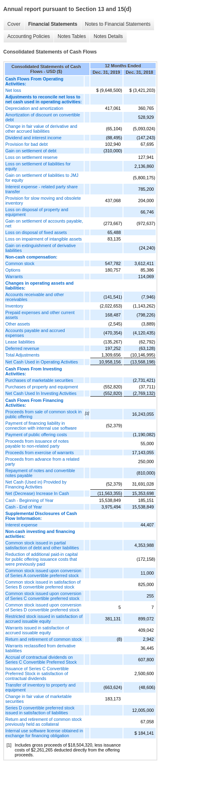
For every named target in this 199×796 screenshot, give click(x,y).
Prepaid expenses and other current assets (39, 315)
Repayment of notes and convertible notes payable (40, 473)
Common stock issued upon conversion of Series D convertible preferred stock (43, 607)
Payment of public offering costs (36, 434)
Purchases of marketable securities (39, 380)
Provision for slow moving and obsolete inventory (43, 200)
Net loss (13, 90)
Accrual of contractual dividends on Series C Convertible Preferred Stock (41, 659)
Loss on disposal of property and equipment (36, 212)
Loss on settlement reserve (31, 157)
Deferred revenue (22, 348)
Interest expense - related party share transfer (41, 189)
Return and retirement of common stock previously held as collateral (43, 722)
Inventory (14, 305)
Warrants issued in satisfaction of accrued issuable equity (37, 630)
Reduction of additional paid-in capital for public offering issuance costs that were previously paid (41, 559)
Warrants (14, 276)
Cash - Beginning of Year (29, 500)
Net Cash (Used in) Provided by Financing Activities (36, 484)
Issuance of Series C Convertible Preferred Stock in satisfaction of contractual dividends (37, 673)
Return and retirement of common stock (43, 639)
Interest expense (21, 524)
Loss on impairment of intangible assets (43, 238)
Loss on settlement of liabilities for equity (38, 166)
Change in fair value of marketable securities (38, 699)
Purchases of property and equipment (41, 386)
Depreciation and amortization (34, 108)
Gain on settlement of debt (30, 150)
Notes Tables (72, 36)
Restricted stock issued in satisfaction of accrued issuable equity (44, 619)
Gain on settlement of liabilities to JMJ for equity (41, 178)
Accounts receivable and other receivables (34, 297)
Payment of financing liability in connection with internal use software (41, 425)
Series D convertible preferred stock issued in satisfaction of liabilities (39, 710)
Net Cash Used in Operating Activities (41, 361)
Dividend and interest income (33, 137)
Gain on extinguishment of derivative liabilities (40, 248)
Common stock (19, 263)
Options (12, 270)
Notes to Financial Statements (117, 24)
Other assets (17, 323)
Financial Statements (52, 24)
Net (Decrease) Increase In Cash (37, 493)
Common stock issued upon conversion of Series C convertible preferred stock (43, 596)
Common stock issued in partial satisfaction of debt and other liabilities (42, 545)
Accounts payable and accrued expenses (35, 333)
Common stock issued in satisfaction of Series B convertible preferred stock (42, 584)
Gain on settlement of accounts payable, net (44, 223)
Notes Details (108, 36)
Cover (13, 24)
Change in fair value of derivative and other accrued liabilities (41, 129)
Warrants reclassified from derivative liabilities (40, 648)
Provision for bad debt (26, 144)
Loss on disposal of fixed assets (36, 232)
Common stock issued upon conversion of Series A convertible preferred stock (43, 573)
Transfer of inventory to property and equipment (40, 687)
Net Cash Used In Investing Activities (40, 393)
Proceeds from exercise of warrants (39, 452)
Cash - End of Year (23, 506)
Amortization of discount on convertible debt (42, 117)
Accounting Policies (28, 36)
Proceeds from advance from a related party (42, 461)
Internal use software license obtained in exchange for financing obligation (44, 733)
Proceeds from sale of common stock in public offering (43, 414)
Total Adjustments (22, 354)
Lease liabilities (20, 341)
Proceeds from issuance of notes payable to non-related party (37, 443)
